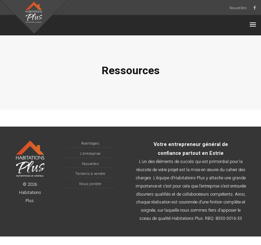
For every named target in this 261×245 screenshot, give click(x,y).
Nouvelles (238, 8)
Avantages (90, 143)
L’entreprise (90, 154)
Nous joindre (90, 184)
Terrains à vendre (90, 174)
